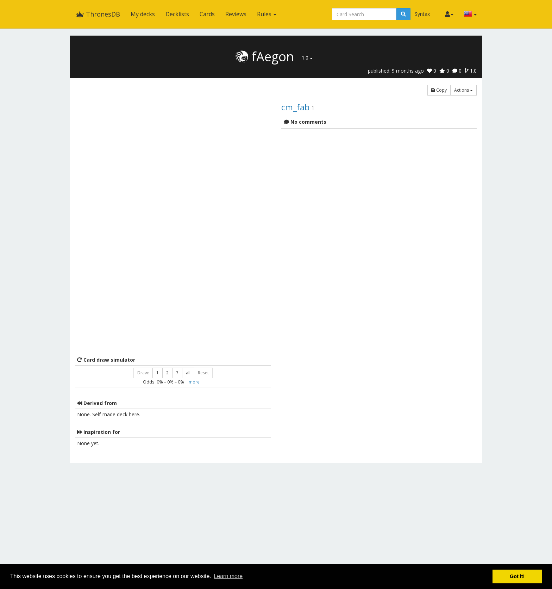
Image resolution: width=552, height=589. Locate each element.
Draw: (143, 373)
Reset (203, 373)
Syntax (422, 14)
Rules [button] (266, 14)
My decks (143, 14)
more (194, 382)
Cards (207, 14)
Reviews (235, 14)
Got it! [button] (517, 576)
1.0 (307, 57)
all (188, 373)
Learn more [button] (228, 576)
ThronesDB (97, 14)
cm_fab (295, 107)
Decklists (177, 14)
